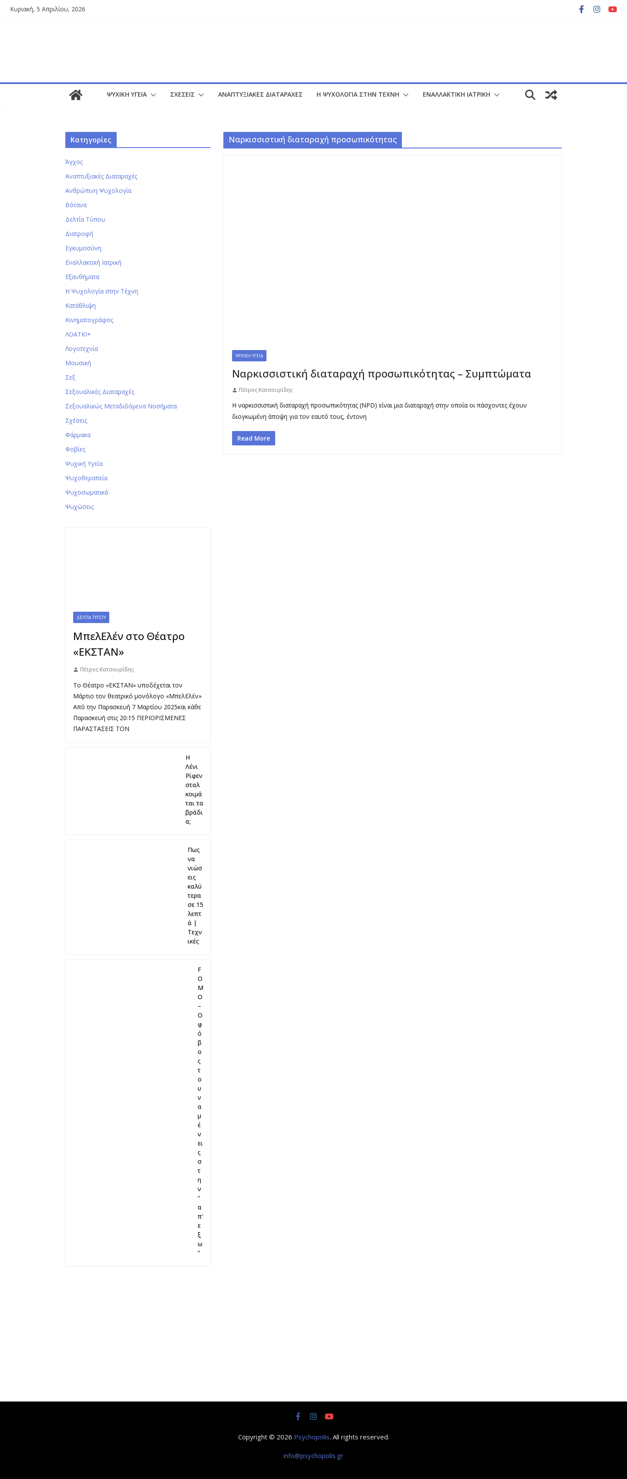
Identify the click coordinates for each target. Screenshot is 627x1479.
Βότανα (76, 205)
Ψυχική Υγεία (127, 94)
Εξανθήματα (82, 277)
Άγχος (74, 162)
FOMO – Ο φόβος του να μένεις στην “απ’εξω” (200, 1111)
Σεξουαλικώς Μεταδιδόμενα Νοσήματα (121, 406)
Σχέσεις (182, 94)
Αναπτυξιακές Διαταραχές (260, 94)
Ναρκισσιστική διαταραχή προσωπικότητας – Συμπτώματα (381, 373)
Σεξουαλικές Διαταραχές (99, 391)
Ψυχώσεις (79, 506)
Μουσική (78, 363)
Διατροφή (79, 233)
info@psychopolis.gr (313, 1455)
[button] (151, 94)
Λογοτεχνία (81, 348)
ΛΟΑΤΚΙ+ (78, 334)
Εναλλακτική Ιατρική (456, 94)
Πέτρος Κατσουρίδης (266, 390)
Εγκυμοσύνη (83, 248)
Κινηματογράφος (89, 320)
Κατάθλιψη (80, 305)
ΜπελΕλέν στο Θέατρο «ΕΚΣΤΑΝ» (129, 644)
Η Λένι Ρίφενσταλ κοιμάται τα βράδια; (194, 789)
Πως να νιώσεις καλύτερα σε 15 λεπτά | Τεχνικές (195, 895)
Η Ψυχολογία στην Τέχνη (358, 94)
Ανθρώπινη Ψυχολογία (98, 190)
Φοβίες (75, 449)
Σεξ (70, 377)
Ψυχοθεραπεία (86, 478)
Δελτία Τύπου (85, 219)
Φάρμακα (78, 435)
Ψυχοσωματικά (86, 492)
